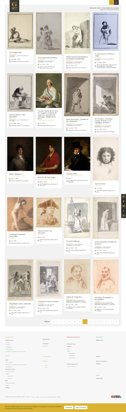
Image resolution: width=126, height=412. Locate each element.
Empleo (7, 385)
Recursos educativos (101, 361)
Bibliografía (71, 355)
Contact (7, 387)
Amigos (7, 373)
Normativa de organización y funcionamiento (16, 364)
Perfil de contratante (10, 383)
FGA (46, 365)
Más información (81, 407)
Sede (6, 380)
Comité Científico (10, 349)
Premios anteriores (71, 366)
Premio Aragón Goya (72, 364)
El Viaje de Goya (71, 344)
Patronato (8, 344)
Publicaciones (99, 340)
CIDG (6, 360)
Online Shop (99, 378)
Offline (68, 351)
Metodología (72, 353)
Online (68, 348)
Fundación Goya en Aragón (13, 396)
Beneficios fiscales (10, 371)
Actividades (46, 343)
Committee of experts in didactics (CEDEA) (15, 351)
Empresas (10, 378)
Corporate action (10, 369)
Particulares (10, 376)
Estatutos (8, 342)
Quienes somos (9, 340)
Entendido (68, 407)
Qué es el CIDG (9, 362)
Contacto (33, 397)
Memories (45, 346)
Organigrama (9, 347)
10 (100, 321)
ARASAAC (98, 363)
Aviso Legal (43, 397)
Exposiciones (46, 339)
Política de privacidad (52, 397)
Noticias (45, 361)
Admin (58, 397)
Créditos (38, 397)
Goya (46, 367)
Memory (7, 355)
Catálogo (69, 346)
